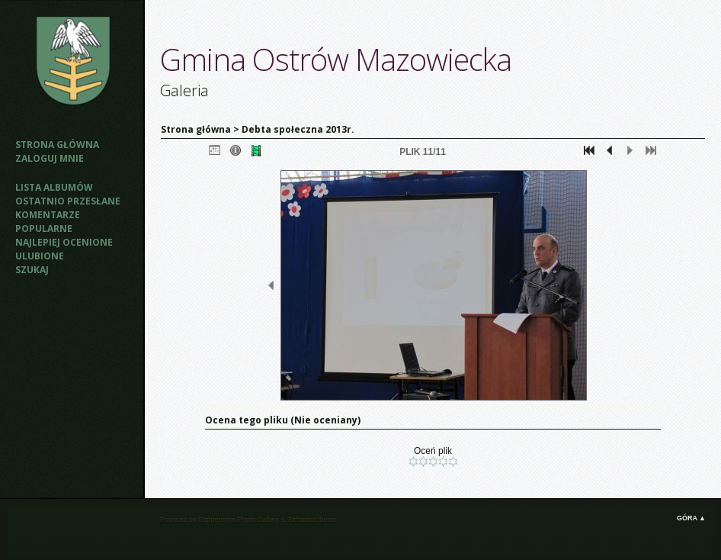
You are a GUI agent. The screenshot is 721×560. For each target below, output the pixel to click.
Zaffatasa (301, 519)
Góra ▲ (691, 518)
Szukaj (32, 269)
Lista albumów (54, 187)
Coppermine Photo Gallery (238, 519)
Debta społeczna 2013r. (298, 129)
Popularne (43, 228)
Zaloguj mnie (49, 158)
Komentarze (47, 214)
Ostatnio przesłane (67, 201)
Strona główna (57, 144)
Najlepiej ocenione (64, 242)
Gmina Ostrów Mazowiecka (335, 59)
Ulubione (39, 255)
